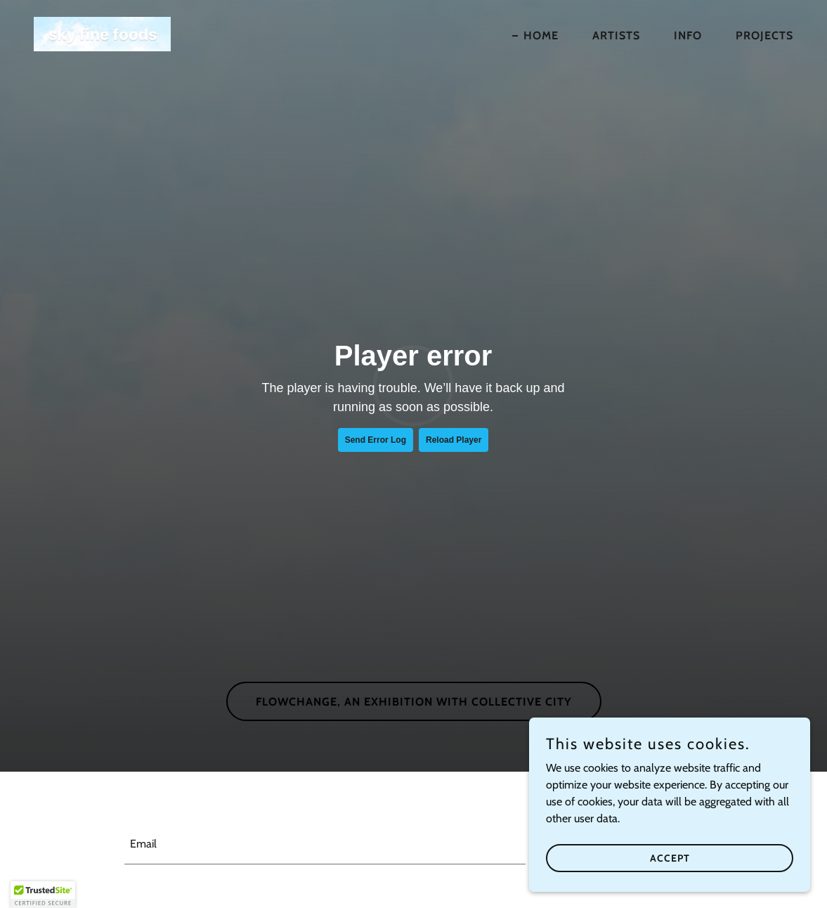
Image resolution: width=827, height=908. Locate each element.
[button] (43, 894)
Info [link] (688, 35)
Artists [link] (616, 35)
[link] (102, 32)
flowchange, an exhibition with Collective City (414, 701)
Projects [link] (764, 35)
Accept (670, 857)
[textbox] (325, 844)
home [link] (541, 35)
